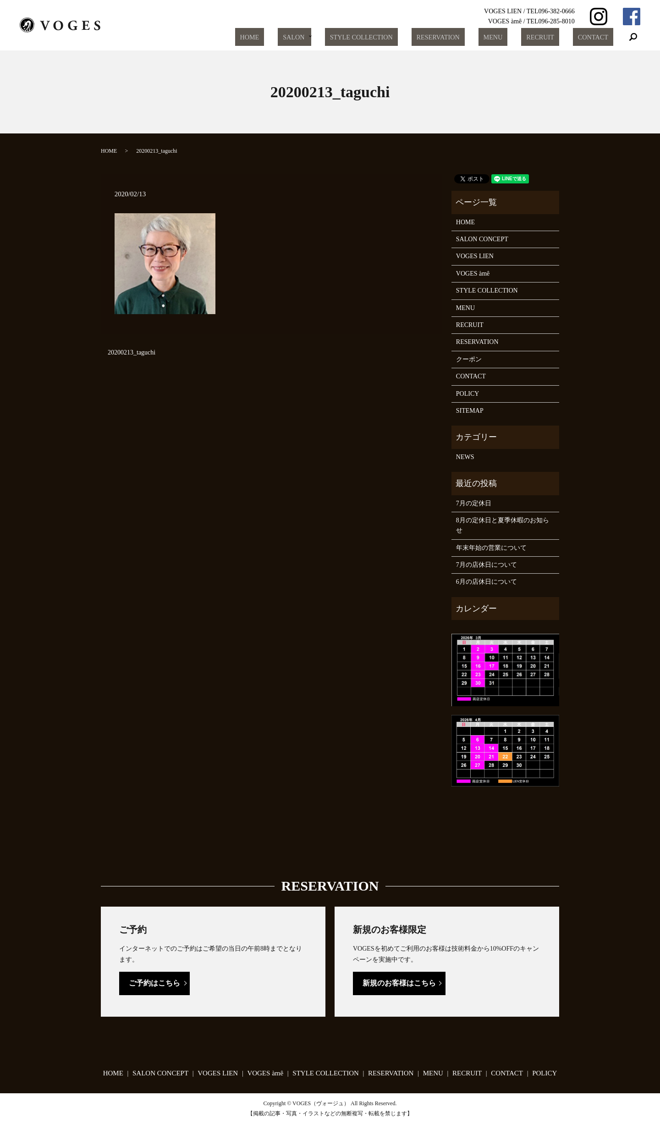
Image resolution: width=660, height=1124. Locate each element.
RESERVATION (467, 37)
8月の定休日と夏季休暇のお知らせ (502, 525)
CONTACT (597, 37)
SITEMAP (470, 410)
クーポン (469, 359)
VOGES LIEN (475, 256)
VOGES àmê (473, 273)
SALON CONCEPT (482, 239)
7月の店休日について (486, 564)
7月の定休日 (473, 503)
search (633, 37)
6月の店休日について (486, 581)
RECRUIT (552, 37)
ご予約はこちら (154, 983)
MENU (514, 37)
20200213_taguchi (131, 352)
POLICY (467, 393)
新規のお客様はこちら (399, 983)
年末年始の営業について (491, 547)
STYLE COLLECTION (398, 37)
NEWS (465, 457)
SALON (332, 37)
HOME (297, 37)
